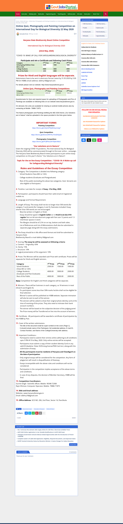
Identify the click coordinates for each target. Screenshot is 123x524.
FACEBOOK (86, 116)
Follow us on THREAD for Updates (94, 129)
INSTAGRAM (94, 116)
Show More (73, 444)
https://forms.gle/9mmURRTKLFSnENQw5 (46, 135)
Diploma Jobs (100, 28)
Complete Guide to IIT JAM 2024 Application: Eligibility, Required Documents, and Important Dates (47, 438)
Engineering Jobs (51, 14)
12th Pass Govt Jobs (101, 24)
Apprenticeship (100, 36)
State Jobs (87, 14)
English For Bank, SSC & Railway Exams (93, 43)
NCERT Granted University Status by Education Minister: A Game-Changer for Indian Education (45, 441)
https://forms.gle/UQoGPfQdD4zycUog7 (46, 128)
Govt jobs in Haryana (39, 409)
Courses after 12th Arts (88, 58)
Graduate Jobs (87, 32)
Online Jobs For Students (88, 47)
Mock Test (96, 14)
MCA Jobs (85, 36)
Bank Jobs (41, 14)
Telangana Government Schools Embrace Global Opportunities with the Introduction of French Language (46, 435)
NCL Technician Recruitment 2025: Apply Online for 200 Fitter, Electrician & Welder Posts (44, 430)
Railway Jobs (32, 14)
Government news (27, 409)
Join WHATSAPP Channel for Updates (94, 125)
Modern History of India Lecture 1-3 (92, 54)
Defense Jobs (71, 14)
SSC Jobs (79, 14)
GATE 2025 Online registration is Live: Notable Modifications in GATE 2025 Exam (41, 432)
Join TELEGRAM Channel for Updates (94, 121)
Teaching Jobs (62, 14)
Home (18, 14)
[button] (105, 14)
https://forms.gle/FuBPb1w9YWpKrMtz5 (46, 141)
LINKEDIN (94, 118)
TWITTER (102, 116)
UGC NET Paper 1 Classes (88, 51)
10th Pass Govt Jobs (88, 24)
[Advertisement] (61, 510)
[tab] (18, 14)
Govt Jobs (24, 14)
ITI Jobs (85, 28)
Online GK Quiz (24, 21)
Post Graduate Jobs (101, 32)
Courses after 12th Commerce (90, 65)
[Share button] (43, 413)
